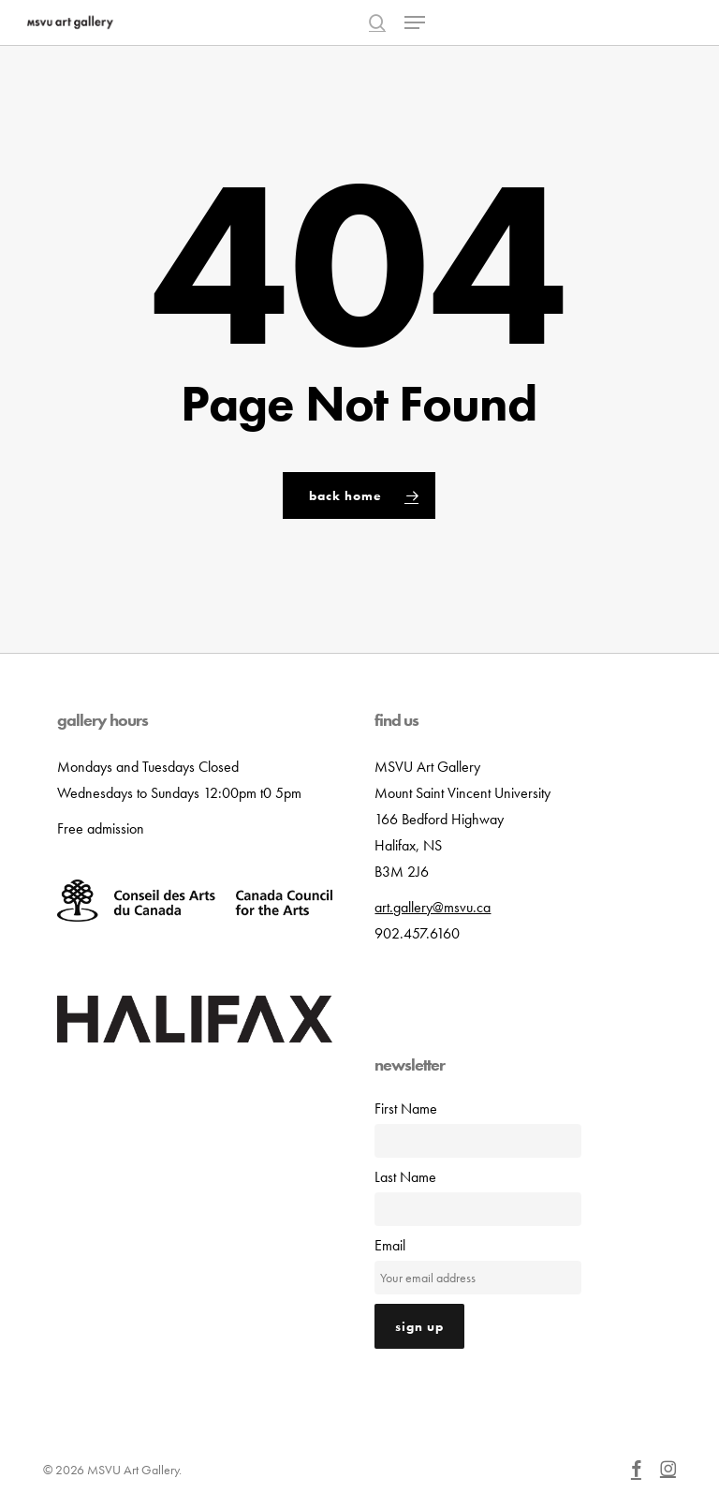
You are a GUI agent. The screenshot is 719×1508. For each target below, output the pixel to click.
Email (389, 1245)
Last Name (405, 1177)
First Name (405, 1108)
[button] (414, 22)
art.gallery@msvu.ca (432, 907)
